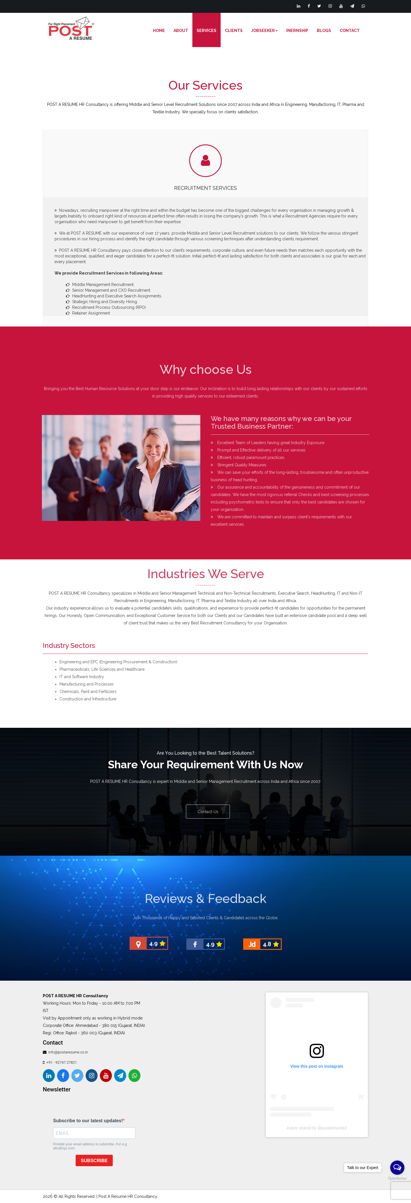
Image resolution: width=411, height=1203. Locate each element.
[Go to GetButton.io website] (397, 1178)
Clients (234, 30)
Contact (350, 30)
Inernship (297, 30)
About (181, 30)
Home (159, 30)
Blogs (324, 30)
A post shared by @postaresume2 (317, 1128)
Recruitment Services (205, 188)
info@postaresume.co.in (67, 1052)
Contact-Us (212, 811)
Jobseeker (264, 30)
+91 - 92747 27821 (61, 1062)
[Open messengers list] (397, 1167)
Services (206, 30)
